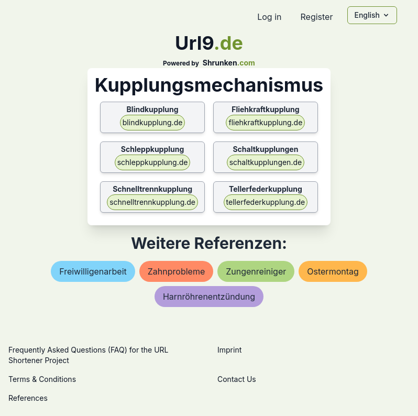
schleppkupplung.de (152, 162)
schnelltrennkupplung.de (152, 202)
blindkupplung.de (153, 122)
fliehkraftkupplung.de (265, 122)
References (28, 397)
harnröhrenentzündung (209, 296)
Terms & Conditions (42, 379)
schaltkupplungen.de (265, 162)
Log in (269, 17)
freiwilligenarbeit (93, 271)
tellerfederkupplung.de (265, 202)
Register (316, 17)
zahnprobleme (176, 271)
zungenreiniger (256, 271)
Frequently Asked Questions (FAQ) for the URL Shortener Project (88, 355)
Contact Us (236, 379)
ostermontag (333, 271)
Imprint (229, 349)
